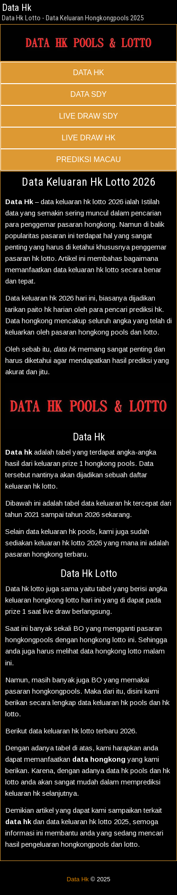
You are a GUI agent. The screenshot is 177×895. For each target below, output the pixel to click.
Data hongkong (28, 321)
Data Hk (17, 7)
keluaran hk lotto (69, 731)
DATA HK (88, 73)
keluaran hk (58, 531)
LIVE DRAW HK (88, 138)
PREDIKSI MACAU (88, 159)
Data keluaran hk (31, 298)
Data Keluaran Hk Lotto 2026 (88, 182)
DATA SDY (88, 94)
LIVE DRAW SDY (88, 116)
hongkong (99, 224)
